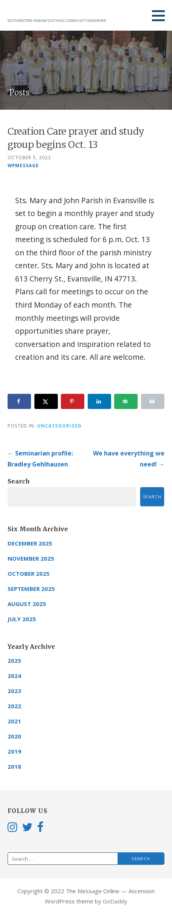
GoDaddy (115, 901)
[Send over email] (126, 401)
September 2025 (31, 588)
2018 (14, 766)
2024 (14, 675)
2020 (14, 736)
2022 (14, 706)
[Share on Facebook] (19, 401)
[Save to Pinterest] (72, 401)
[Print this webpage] (152, 401)
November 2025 (31, 558)
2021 (14, 721)
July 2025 (22, 619)
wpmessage (23, 165)
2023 (14, 691)
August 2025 (27, 604)
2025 (14, 660)
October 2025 (29, 573)
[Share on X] (46, 401)
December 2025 (30, 543)
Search (19, 481)
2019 (14, 751)
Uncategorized (59, 426)
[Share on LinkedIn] (99, 401)
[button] (161, 15)
